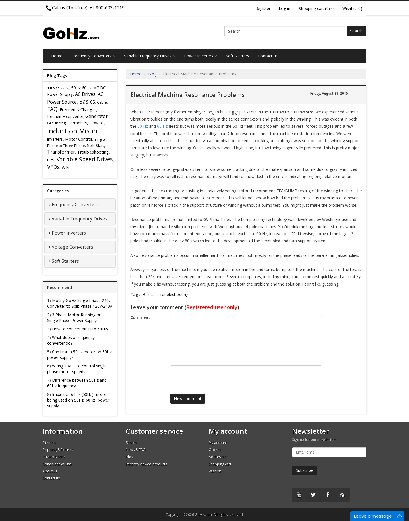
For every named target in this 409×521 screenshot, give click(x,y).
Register (262, 8)
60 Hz (162, 126)
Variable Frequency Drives (149, 56)
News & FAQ (136, 449)
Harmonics (77, 122)
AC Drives (85, 94)
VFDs (53, 167)
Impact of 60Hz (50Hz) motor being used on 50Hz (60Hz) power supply (78, 400)
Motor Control (78, 139)
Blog (152, 74)
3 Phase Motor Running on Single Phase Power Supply (74, 317)
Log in (284, 8)
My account (218, 442)
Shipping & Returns (58, 449)
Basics (87, 101)
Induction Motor (73, 130)
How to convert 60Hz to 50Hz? (80, 329)
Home (56, 56)
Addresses (217, 456)
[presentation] (212, 377)
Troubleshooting (93, 152)
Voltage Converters (72, 247)
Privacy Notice (54, 456)
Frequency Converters (93, 56)
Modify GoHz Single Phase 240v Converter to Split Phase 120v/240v (79, 303)
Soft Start (95, 145)
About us (50, 471)
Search (356, 31)
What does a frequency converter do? (71, 340)
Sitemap (49, 442)
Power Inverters (200, 56)
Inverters (55, 139)
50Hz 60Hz (81, 87)
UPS (50, 159)
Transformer (61, 152)
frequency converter (65, 116)
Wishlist (215, 471)
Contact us (268, 56)
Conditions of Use (57, 464)
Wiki (65, 167)
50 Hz (142, 126)
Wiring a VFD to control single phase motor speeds (77, 368)
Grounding (56, 122)
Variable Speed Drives (85, 159)
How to (96, 122)
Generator (96, 116)
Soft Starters (237, 56)
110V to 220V (58, 87)
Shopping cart (220, 464)
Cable (102, 102)
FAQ (52, 109)
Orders (214, 449)
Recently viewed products (146, 464)
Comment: (140, 317)
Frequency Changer (78, 109)
